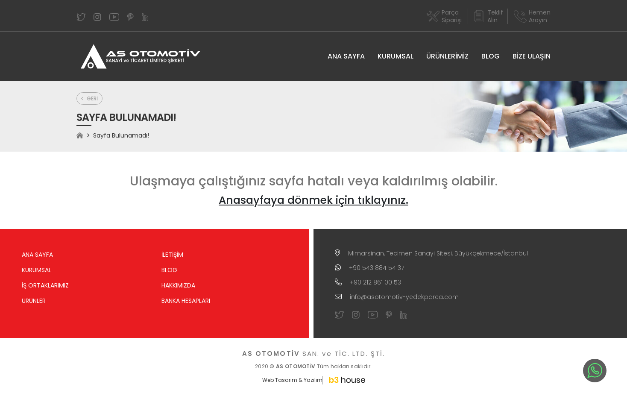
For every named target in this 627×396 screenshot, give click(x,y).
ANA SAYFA (346, 56)
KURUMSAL (395, 56)
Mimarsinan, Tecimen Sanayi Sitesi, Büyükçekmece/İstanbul (438, 253)
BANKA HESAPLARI (185, 300)
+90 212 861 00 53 (375, 282)
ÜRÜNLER (34, 300)
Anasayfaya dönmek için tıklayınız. (313, 200)
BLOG (490, 56)
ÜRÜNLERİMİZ (447, 56)
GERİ (89, 98)
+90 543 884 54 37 (376, 268)
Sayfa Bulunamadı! (121, 135)
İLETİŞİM (172, 254)
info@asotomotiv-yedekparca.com (404, 297)
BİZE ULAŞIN (532, 56)
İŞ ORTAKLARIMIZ (45, 285)
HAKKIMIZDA (178, 285)
